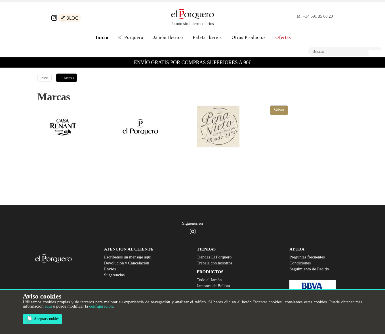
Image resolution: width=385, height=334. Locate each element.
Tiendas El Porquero (214, 257)
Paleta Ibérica (207, 37)
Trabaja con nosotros (214, 263)
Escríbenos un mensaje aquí (128, 257)
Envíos (110, 269)
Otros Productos (249, 37)
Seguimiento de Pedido (309, 269)
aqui (48, 306)
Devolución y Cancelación (126, 263)
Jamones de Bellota (213, 285)
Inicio (45, 78)
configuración (101, 306)
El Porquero (131, 37)
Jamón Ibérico (168, 37)
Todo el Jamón (209, 279)
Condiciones (300, 263)
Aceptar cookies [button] (42, 319)
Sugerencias (114, 275)
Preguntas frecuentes (307, 257)
